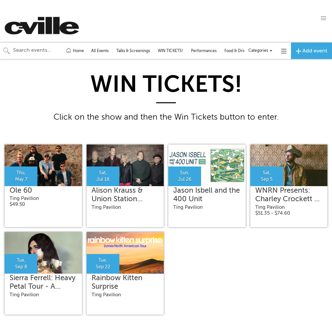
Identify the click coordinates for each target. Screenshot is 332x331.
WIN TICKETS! (170, 51)
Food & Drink (236, 51)
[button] (323, 18)
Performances (204, 51)
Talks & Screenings (133, 51)
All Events (100, 51)
